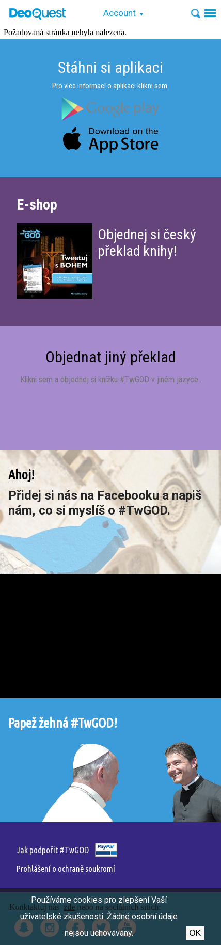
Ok (195, 932)
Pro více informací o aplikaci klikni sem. (110, 85)
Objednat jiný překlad (110, 357)
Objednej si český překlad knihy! (147, 243)
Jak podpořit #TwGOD (53, 850)
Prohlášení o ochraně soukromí (66, 868)
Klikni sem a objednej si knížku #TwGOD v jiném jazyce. (110, 380)
